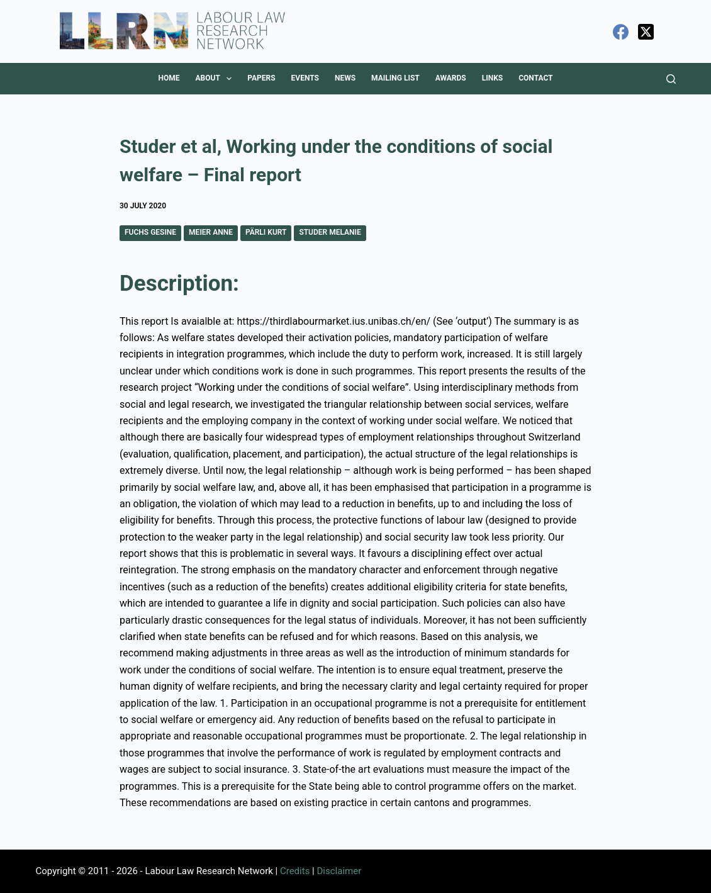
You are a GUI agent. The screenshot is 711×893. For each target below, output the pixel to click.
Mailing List (395, 78)
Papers (261, 78)
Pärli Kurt (265, 232)
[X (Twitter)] (646, 32)
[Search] (671, 79)
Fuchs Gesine (150, 232)
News (345, 78)
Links (492, 78)
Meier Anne (211, 232)
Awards (450, 78)
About (216, 78)
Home (168, 78)
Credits (295, 871)
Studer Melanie (330, 232)
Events (305, 78)
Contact (535, 78)
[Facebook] (621, 32)
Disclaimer (338, 871)
